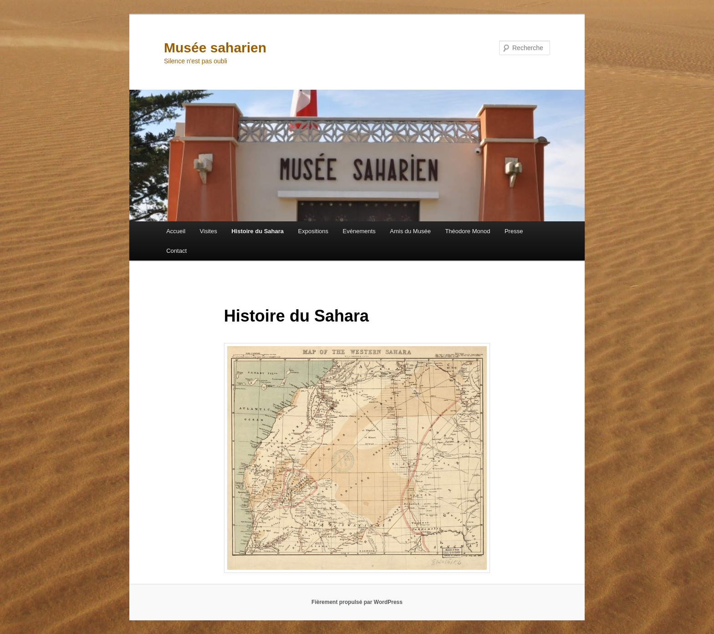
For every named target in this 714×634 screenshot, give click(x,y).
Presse (514, 231)
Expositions (313, 231)
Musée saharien (215, 47)
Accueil (175, 231)
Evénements (359, 231)
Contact (176, 250)
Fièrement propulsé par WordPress (357, 602)
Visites (208, 231)
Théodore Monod (467, 231)
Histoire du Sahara (257, 231)
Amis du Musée (410, 231)
